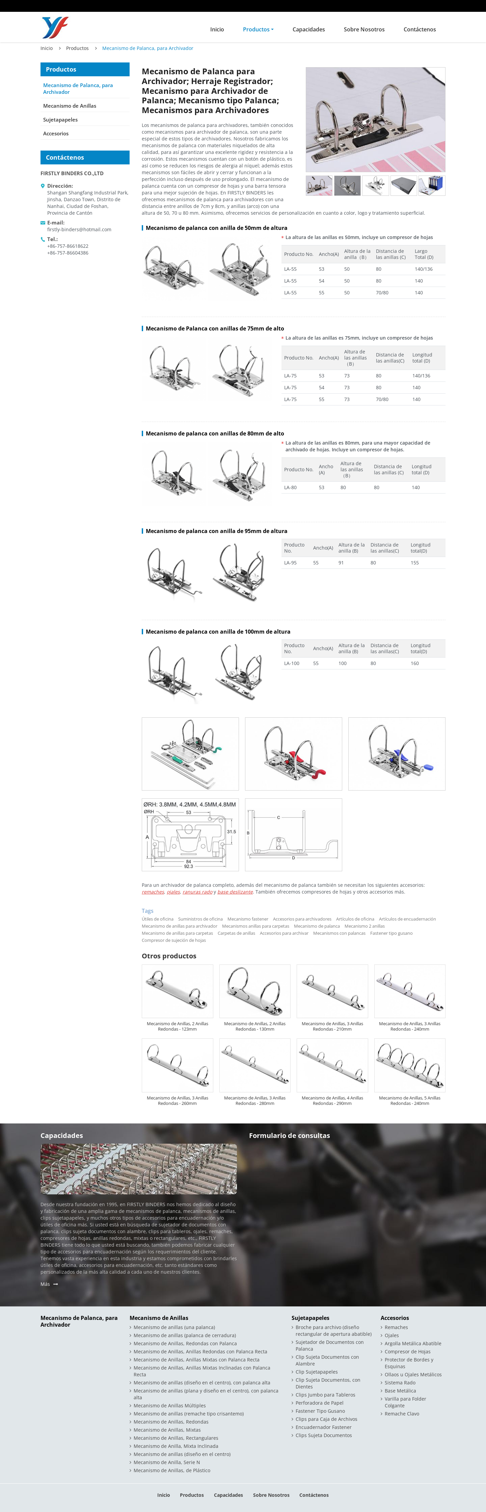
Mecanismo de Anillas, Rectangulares (176, 1438)
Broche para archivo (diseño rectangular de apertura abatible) (334, 1330)
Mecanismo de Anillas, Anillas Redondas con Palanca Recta (200, 1351)
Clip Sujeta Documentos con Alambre (327, 1360)
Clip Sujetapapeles (317, 1372)
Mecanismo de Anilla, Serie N (167, 1462)
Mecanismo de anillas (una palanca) (174, 1327)
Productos (77, 48)
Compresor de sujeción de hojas (174, 940)
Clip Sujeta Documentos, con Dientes (328, 1383)
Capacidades (309, 29)
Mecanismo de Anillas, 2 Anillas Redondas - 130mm (255, 1026)
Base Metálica (400, 1390)
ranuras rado (197, 891)
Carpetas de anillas (236, 933)
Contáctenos (420, 29)
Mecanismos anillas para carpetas (255, 926)
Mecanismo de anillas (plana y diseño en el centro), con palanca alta (206, 1394)
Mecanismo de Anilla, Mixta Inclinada (176, 1446)
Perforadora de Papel (320, 1403)
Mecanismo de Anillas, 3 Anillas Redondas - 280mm (255, 1100)
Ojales (392, 1335)
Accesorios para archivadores (302, 919)
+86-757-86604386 (67, 252)
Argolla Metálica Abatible (413, 1343)
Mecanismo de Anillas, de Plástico (172, 1470)
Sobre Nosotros (364, 29)
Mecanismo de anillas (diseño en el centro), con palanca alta (202, 1382)
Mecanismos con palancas (339, 933)
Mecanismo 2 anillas (365, 926)
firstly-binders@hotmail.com (79, 229)
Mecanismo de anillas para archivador (179, 926)
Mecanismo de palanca (317, 926)
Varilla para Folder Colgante (405, 1402)
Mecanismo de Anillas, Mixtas (167, 1430)
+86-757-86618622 (67, 246)
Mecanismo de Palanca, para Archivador (78, 88)
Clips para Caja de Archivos (326, 1419)
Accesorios (56, 133)
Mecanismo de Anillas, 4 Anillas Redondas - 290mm (332, 1100)
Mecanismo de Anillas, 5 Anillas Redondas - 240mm (409, 1100)
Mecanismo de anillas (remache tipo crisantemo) (189, 1413)
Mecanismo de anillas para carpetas (177, 933)
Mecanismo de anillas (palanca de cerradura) (185, 1335)
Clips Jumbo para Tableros (325, 1394)
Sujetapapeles (60, 119)
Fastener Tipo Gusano (320, 1411)
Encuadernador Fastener (324, 1427)
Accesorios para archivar (284, 933)
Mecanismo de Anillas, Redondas (171, 1421)
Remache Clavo (402, 1413)
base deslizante (235, 891)
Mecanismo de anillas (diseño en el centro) (182, 1454)
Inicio (217, 29)
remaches (153, 891)
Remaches (396, 1327)
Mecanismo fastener (247, 919)
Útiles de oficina (157, 919)
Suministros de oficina (200, 919)
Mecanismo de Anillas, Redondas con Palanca (185, 1343)
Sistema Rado (400, 1382)
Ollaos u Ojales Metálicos (413, 1374)
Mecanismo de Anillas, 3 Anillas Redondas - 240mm (409, 1026)
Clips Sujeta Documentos (324, 1435)
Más (45, 1284)
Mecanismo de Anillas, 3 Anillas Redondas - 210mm (332, 1026)
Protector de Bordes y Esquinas (409, 1363)
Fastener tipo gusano (391, 933)
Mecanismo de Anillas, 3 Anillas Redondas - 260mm (177, 1100)
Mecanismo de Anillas (69, 105)
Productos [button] (256, 29)
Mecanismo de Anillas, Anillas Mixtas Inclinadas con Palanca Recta (202, 1371)
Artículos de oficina (355, 919)
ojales (173, 891)
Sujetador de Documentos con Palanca (330, 1345)
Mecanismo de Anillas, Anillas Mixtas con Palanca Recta (197, 1359)
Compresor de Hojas (408, 1351)
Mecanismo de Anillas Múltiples (170, 1405)
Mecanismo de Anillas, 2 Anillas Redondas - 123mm (177, 1026)
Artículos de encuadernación (407, 919)
